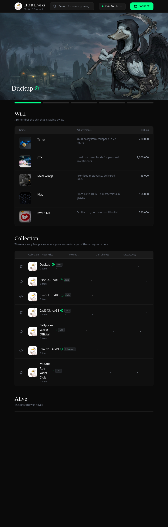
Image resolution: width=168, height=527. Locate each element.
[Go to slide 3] (84, 102)
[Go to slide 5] (140, 102)
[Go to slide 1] (28, 102)
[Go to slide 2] (56, 102)
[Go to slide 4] (112, 102)
